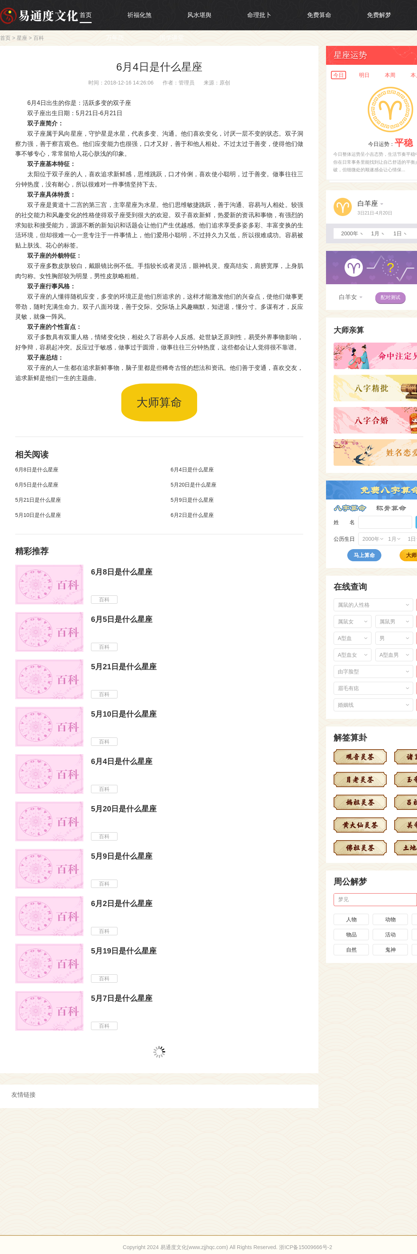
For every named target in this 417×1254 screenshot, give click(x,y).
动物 (390, 919)
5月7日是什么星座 (121, 998)
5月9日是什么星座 (192, 500)
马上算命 (364, 555)
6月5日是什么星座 (36, 485)
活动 (390, 934)
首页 (86, 15)
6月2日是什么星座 (192, 515)
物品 (351, 934)
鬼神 (390, 950)
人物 (351, 919)
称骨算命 (391, 508)
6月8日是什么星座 (36, 470)
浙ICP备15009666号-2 (305, 1247)
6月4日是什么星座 (192, 470)
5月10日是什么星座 (38, 515)
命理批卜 (259, 15)
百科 (38, 38)
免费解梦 (379, 15)
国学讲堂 (172, 37)
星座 (22, 38)
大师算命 (159, 402)
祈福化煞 (139, 15)
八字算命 (350, 508)
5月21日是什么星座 (38, 500)
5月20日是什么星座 (193, 485)
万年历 (115, 37)
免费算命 (319, 15)
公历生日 (344, 539)
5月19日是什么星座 (124, 951)
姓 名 (344, 522)
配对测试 (390, 297)
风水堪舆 (199, 15)
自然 (351, 950)
